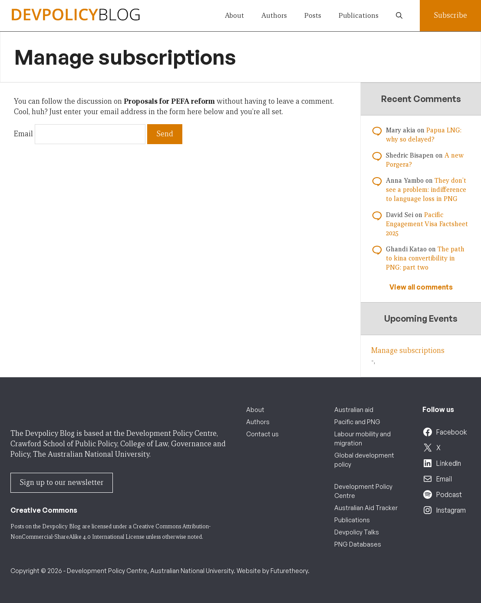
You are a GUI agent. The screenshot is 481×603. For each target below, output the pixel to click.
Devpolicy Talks (356, 532)
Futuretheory (289, 570)
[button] (399, 15)
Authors (274, 15)
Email (23, 133)
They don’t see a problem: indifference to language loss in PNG (426, 190)
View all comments (421, 287)
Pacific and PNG (357, 421)
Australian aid (353, 409)
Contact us (262, 434)
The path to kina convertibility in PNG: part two (425, 258)
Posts (312, 15)
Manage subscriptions (408, 350)
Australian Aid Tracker (366, 507)
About (234, 15)
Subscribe (450, 15)
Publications (359, 15)
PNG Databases (357, 544)
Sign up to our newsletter (62, 482)
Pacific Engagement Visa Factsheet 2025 (427, 224)
